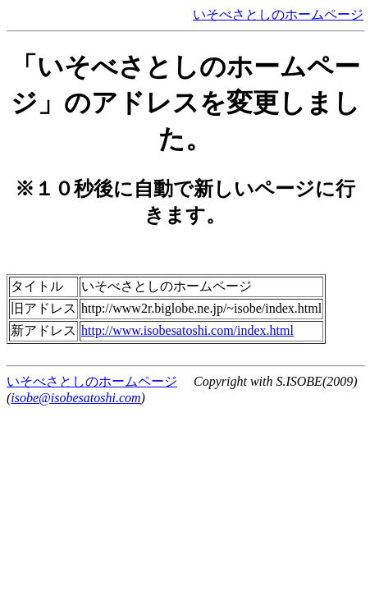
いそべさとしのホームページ (278, 14)
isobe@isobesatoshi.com (75, 398)
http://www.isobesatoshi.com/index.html (187, 330)
